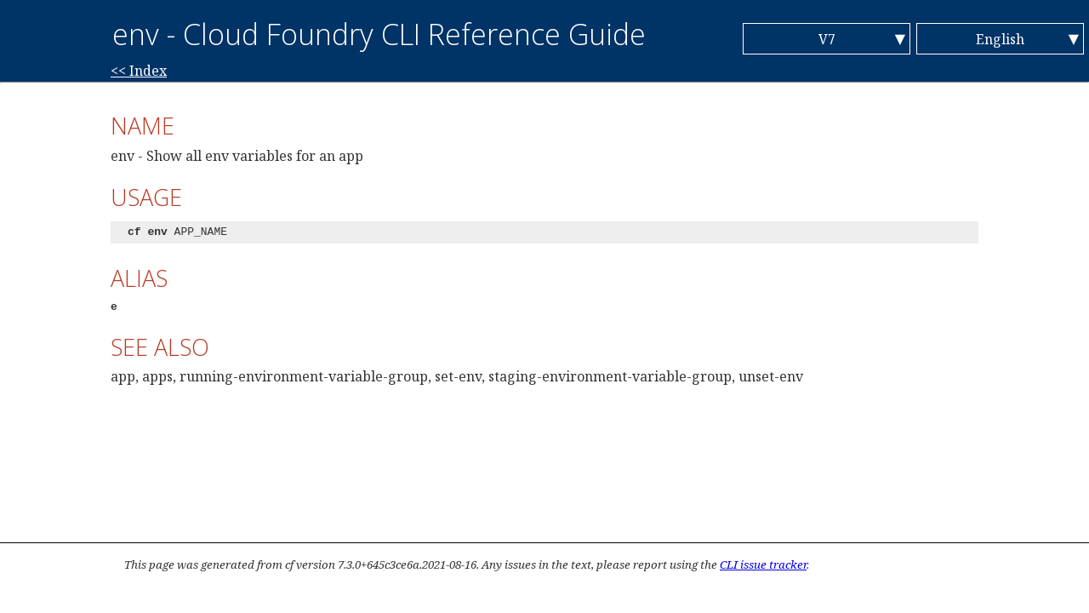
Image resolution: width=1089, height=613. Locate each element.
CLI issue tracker (763, 564)
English (1000, 39)
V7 (826, 39)
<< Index (139, 70)
